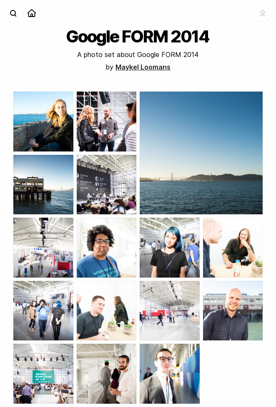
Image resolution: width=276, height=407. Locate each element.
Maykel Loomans (143, 67)
